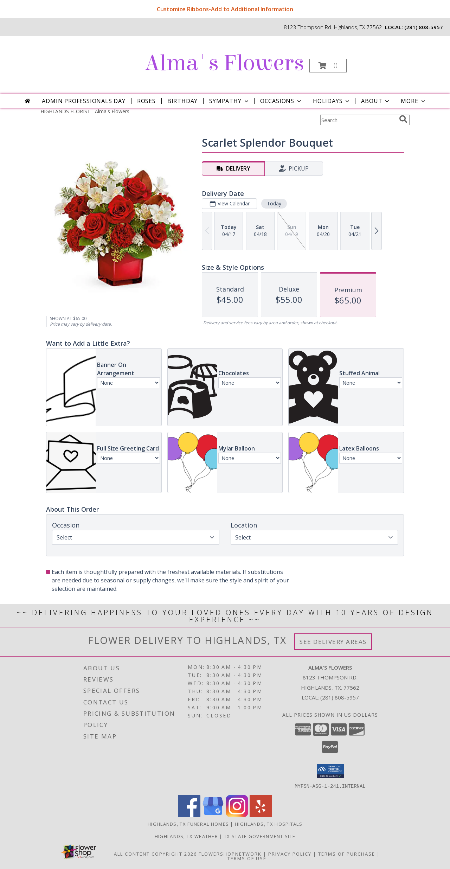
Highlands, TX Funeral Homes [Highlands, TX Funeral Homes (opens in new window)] (188, 823)
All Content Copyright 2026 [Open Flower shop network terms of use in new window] (155, 853)
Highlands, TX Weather (186, 836)
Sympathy (229, 101)
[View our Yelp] (261, 815)
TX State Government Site (259, 836)
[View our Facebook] (189, 815)
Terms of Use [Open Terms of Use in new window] (246, 858)
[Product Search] (358, 120)
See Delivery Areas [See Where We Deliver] (333, 642)
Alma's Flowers (224, 63)
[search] (403, 119)
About (376, 101)
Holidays (332, 101)
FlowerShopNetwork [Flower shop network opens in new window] (230, 853)
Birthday (182, 101)
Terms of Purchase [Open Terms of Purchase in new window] (346, 853)
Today (274, 203)
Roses (146, 101)
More (413, 101)
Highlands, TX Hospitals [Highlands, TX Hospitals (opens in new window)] (268, 823)
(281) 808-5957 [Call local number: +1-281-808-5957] (423, 27)
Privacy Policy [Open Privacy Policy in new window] (289, 853)
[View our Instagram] (237, 815)
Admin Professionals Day (83, 101)
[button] (328, 65)
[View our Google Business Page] (213, 815)
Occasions (281, 101)
